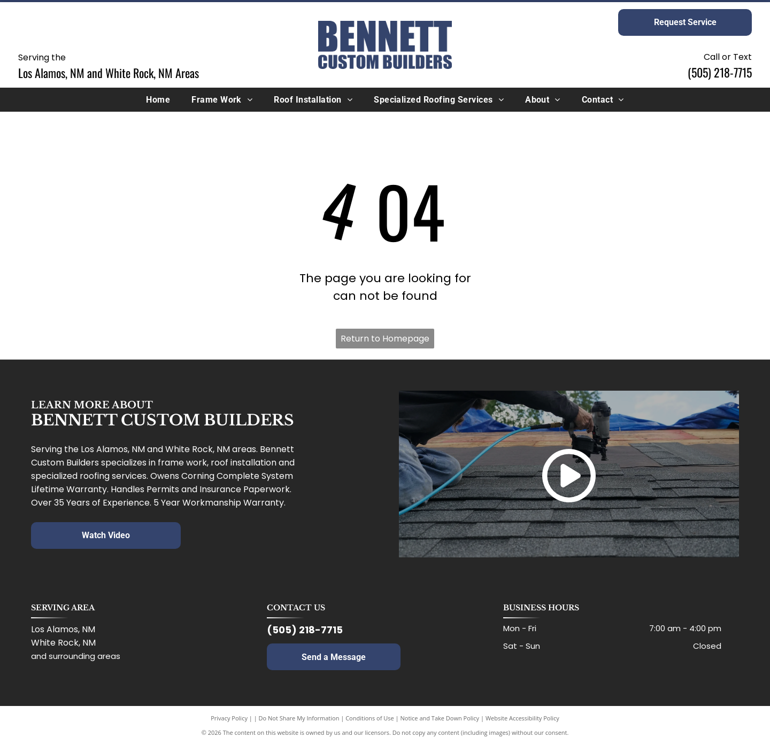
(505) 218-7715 (720, 72)
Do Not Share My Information (299, 718)
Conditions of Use (369, 718)
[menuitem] (158, 99)
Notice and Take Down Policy (440, 718)
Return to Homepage (385, 338)
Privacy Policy (229, 718)
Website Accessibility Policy (522, 718)
